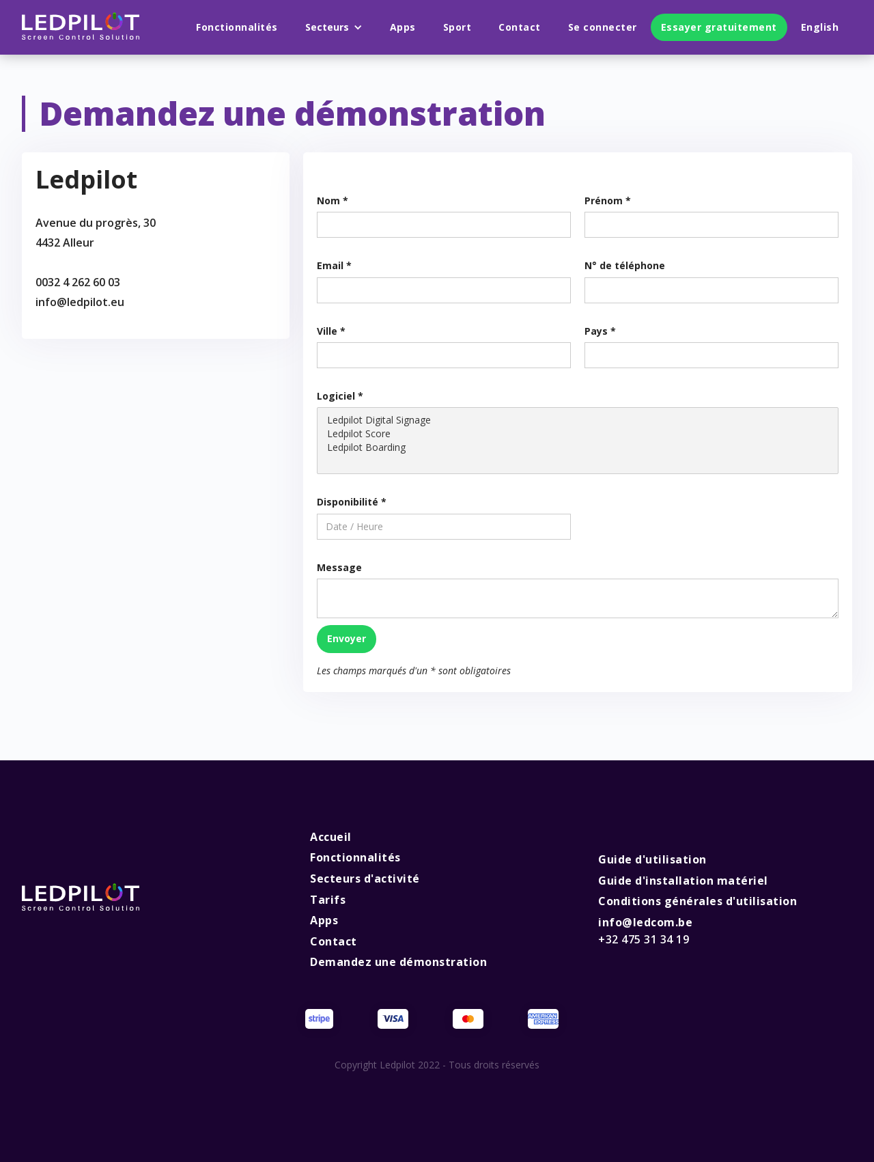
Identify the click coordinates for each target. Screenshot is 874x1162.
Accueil (331, 836)
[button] (334, 27)
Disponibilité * (351, 501)
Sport (457, 26)
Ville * (331, 330)
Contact (519, 26)
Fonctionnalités (237, 26)
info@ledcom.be (645, 931)
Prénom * (607, 200)
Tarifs (328, 899)
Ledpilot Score (578, 434)
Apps (403, 26)
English (820, 26)
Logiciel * (340, 395)
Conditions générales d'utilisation (697, 901)
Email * (334, 265)
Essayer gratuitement (719, 26)
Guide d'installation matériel (683, 880)
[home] (80, 27)
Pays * (600, 330)
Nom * (332, 200)
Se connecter (602, 26)
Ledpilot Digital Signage (578, 420)
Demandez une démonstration (398, 961)
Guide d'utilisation (652, 859)
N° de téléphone (624, 265)
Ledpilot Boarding (578, 447)
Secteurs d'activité (365, 878)
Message (339, 567)
